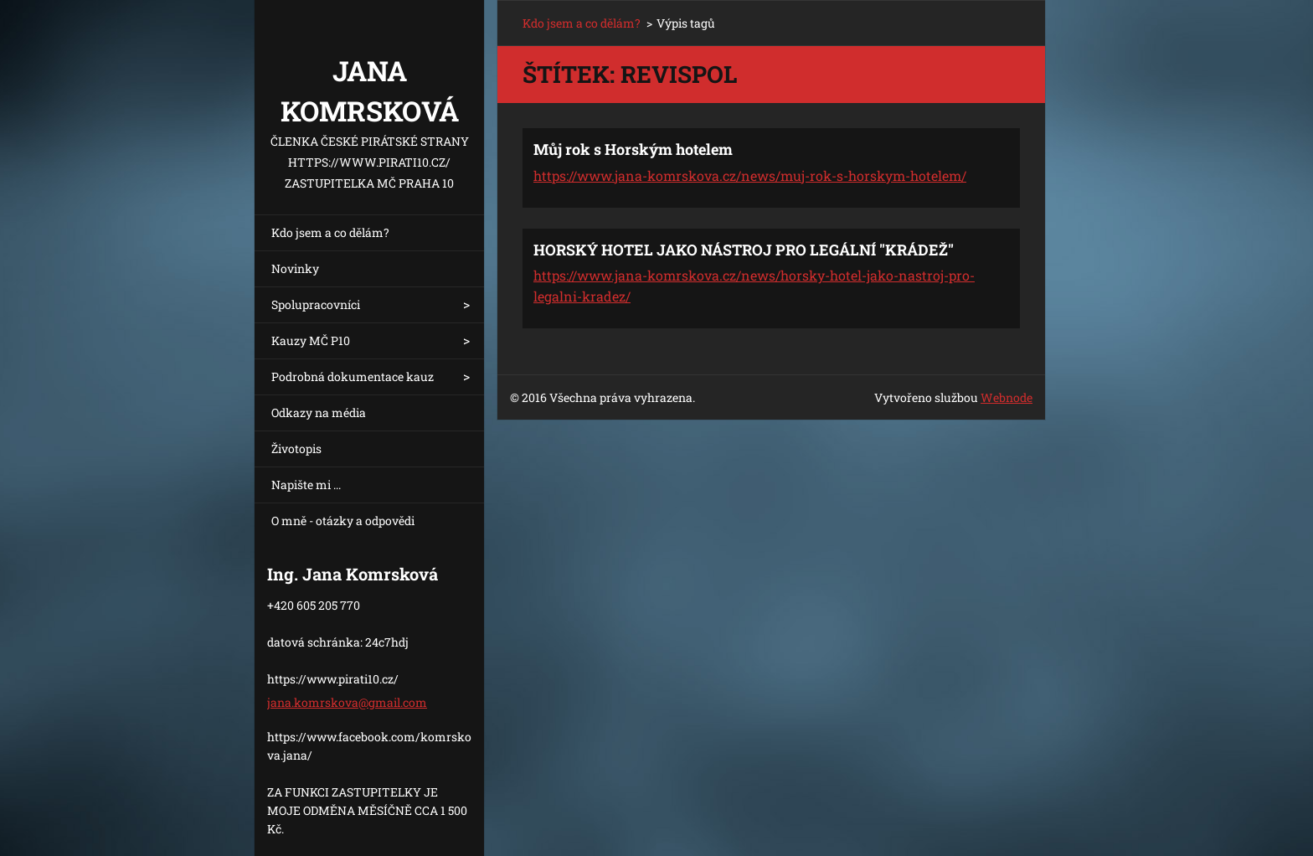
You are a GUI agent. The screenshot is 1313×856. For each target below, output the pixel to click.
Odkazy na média (318, 412)
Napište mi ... (306, 484)
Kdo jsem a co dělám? (330, 232)
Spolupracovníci (315, 304)
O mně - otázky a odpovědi (342, 521)
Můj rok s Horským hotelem (633, 149)
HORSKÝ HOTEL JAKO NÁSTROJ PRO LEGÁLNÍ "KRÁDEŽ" (743, 250)
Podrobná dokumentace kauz (352, 376)
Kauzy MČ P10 (310, 340)
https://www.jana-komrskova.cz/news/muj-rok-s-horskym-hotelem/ (749, 175)
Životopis (296, 448)
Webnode (1006, 397)
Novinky (295, 268)
